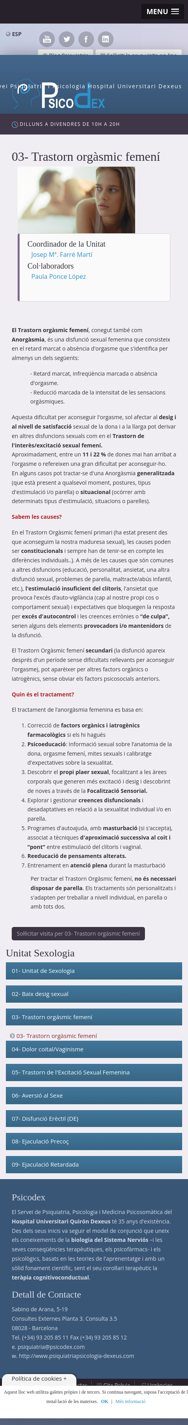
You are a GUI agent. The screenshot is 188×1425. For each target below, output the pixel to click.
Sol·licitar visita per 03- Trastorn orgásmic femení (78, 933)
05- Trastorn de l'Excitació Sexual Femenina (71, 1072)
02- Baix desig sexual (40, 994)
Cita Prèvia (116, 1385)
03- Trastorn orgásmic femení (52, 1017)
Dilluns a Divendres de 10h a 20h (66, 124)
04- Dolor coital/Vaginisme (47, 1049)
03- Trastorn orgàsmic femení (56, 1036)
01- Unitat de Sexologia (43, 970)
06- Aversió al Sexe (37, 1095)
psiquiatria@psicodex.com (51, 1346)
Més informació (130, 1401)
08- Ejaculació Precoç (40, 1141)
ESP (17, 34)
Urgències (160, 1385)
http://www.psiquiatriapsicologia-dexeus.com (76, 1356)
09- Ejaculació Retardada (45, 1164)
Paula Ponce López (58, 276)
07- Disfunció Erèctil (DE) (45, 1118)
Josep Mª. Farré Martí (61, 254)
